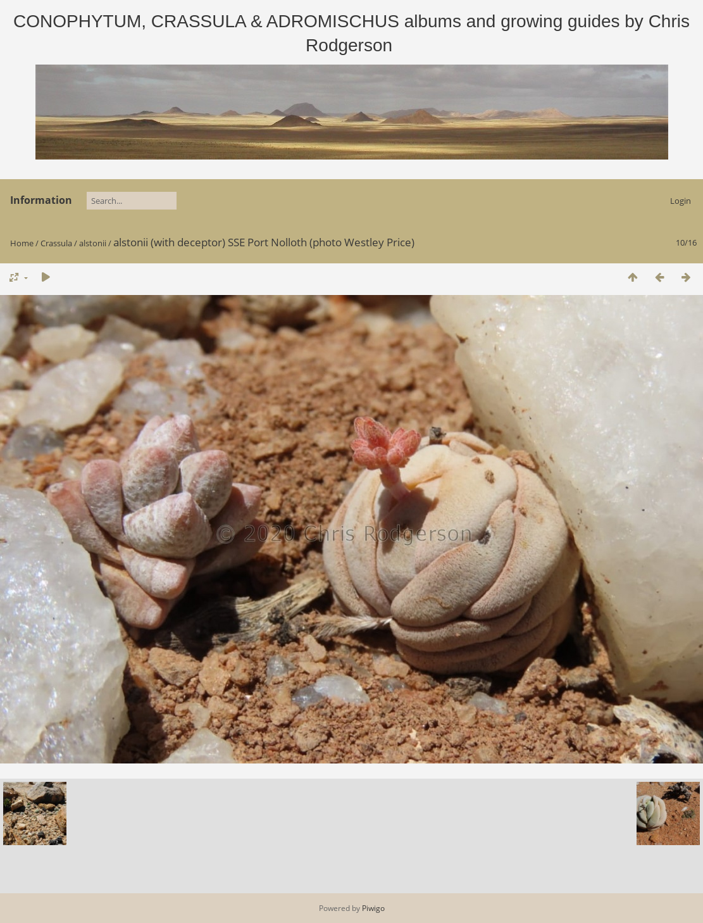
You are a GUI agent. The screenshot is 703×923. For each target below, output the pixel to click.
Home (22, 243)
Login (680, 200)
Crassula (56, 243)
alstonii (92, 243)
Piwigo (373, 908)
